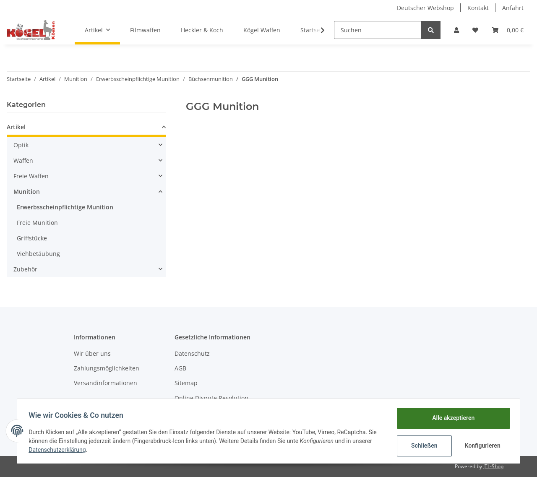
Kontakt (478, 8)
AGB (180, 368)
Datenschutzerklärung (59, 449)
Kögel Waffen (261, 30)
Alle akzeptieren (451, 417)
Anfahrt (513, 8)
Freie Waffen (31, 176)
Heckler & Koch (202, 30)
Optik (21, 145)
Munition (26, 191)
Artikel (16, 127)
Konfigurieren (481, 445)
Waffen (23, 160)
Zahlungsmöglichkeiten (106, 368)
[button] (456, 30)
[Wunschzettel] (475, 30)
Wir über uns (92, 353)
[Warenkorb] (507, 30)
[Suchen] (378, 30)
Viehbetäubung (38, 254)
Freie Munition (37, 223)
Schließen (422, 445)
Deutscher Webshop (425, 8)
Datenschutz (192, 353)
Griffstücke (32, 238)
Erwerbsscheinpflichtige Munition (65, 207)
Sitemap (186, 383)
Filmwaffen (145, 30)
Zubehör (25, 269)
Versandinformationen (105, 383)
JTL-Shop (493, 466)
